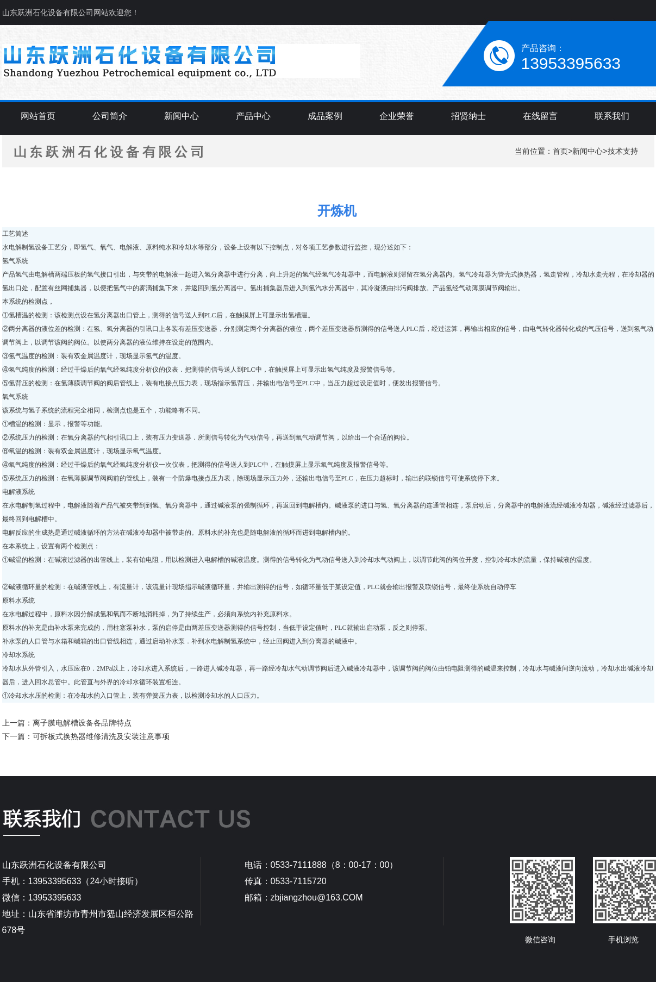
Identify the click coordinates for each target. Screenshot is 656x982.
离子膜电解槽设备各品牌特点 (82, 722)
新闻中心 (587, 151)
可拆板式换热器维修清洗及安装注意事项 (101, 736)
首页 (560, 151)
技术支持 (623, 151)
